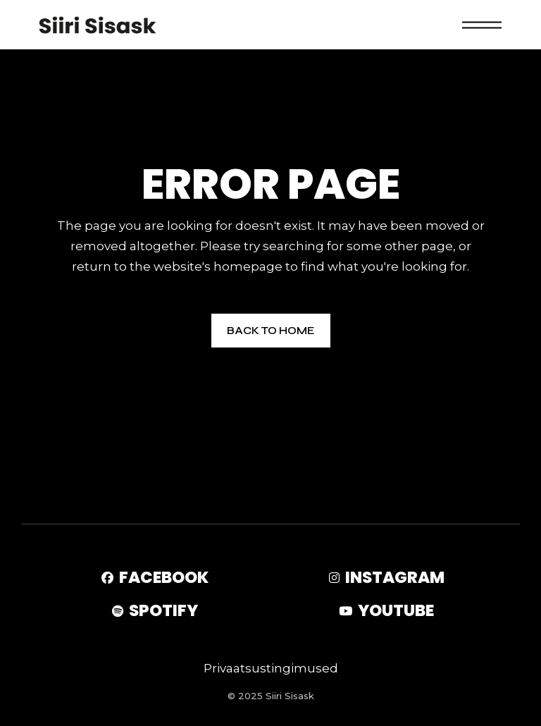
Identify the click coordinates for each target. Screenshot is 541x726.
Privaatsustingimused (271, 668)
